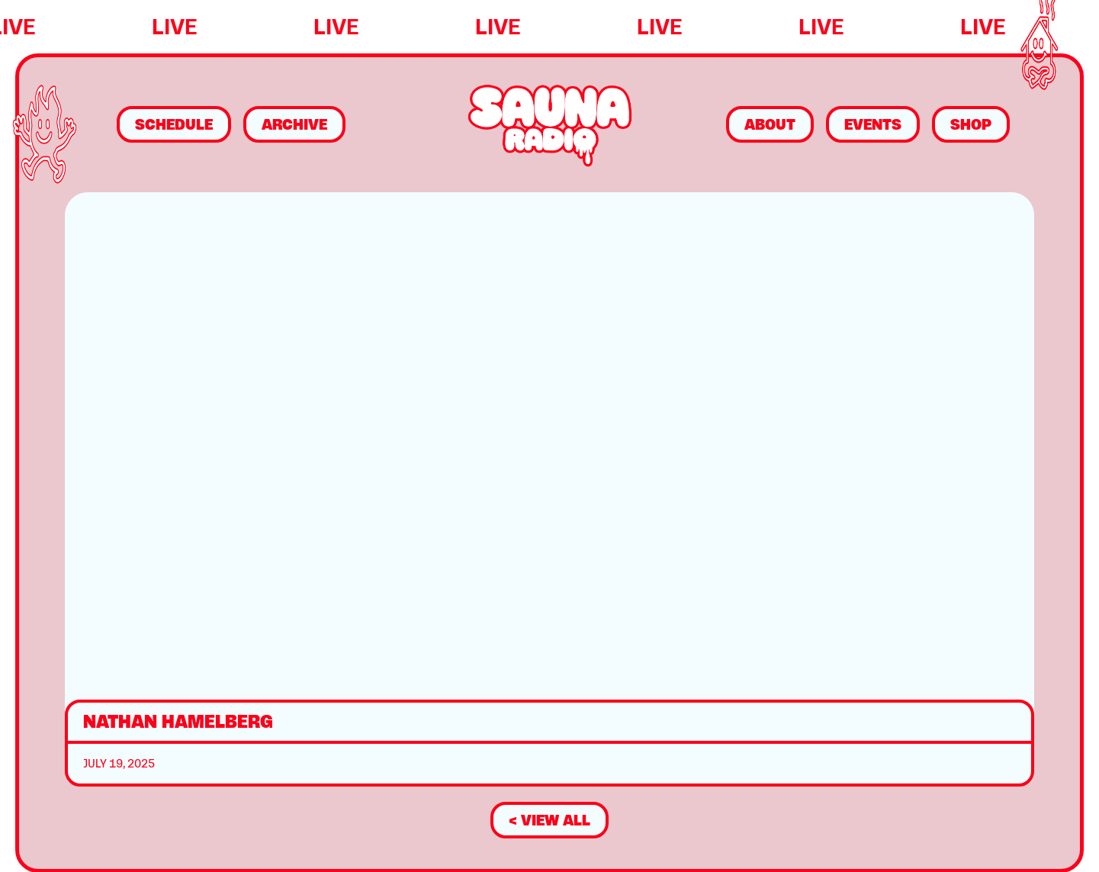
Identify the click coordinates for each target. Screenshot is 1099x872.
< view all (549, 820)
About (769, 124)
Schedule (174, 124)
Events (872, 124)
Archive (294, 124)
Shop (970, 124)
